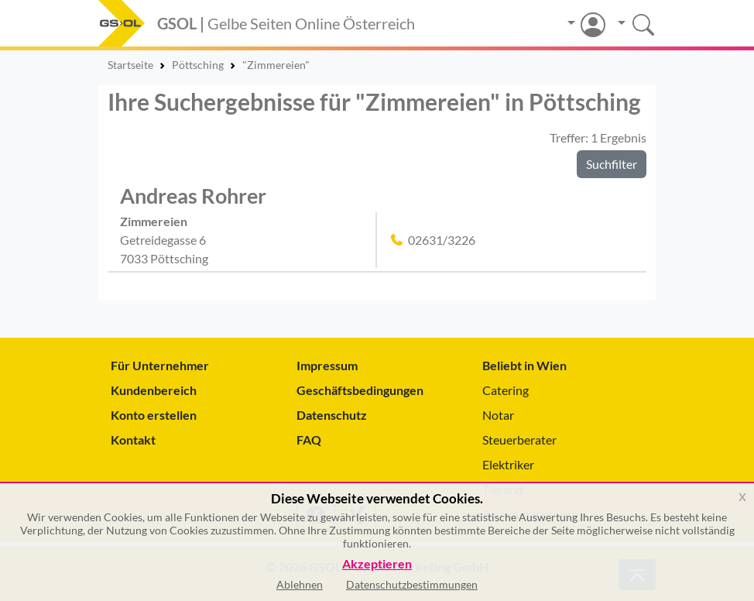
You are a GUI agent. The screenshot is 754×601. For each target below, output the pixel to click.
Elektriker (508, 464)
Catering (505, 390)
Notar (498, 414)
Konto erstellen (154, 414)
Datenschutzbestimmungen (412, 584)
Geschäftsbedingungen (359, 390)
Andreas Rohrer (193, 196)
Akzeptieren (377, 564)
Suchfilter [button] (611, 163)
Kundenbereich (154, 390)
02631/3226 (441, 239)
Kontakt (133, 439)
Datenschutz (331, 414)
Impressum (327, 365)
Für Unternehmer (160, 365)
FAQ (308, 439)
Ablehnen (299, 584)
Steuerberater (519, 439)
